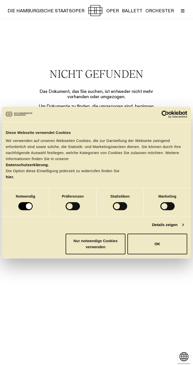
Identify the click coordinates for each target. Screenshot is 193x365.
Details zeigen (164, 225)
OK (157, 244)
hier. (10, 177)
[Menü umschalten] (182, 10)
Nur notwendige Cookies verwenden (95, 244)
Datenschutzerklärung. (27, 165)
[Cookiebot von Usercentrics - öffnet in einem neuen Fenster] (165, 114)
